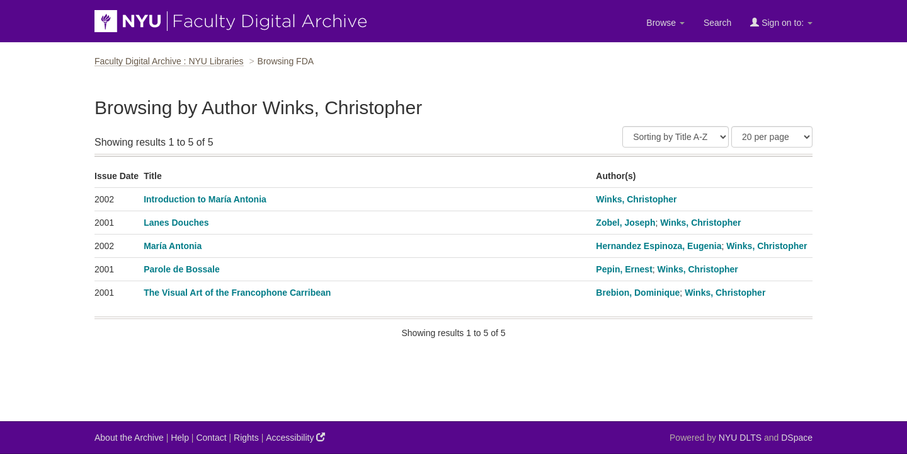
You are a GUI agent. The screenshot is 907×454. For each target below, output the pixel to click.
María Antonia (173, 246)
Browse (665, 23)
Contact (211, 438)
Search (717, 23)
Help (180, 438)
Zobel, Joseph (625, 223)
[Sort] (675, 137)
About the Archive (129, 438)
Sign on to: (781, 22)
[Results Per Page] (772, 137)
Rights (246, 438)
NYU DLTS (740, 438)
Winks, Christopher (636, 199)
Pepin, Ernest (624, 269)
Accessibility (295, 437)
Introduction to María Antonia (205, 199)
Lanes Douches (176, 223)
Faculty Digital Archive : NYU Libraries (169, 61)
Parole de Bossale (182, 269)
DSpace (797, 438)
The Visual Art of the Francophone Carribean (237, 293)
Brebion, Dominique (638, 293)
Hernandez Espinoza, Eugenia (658, 246)
